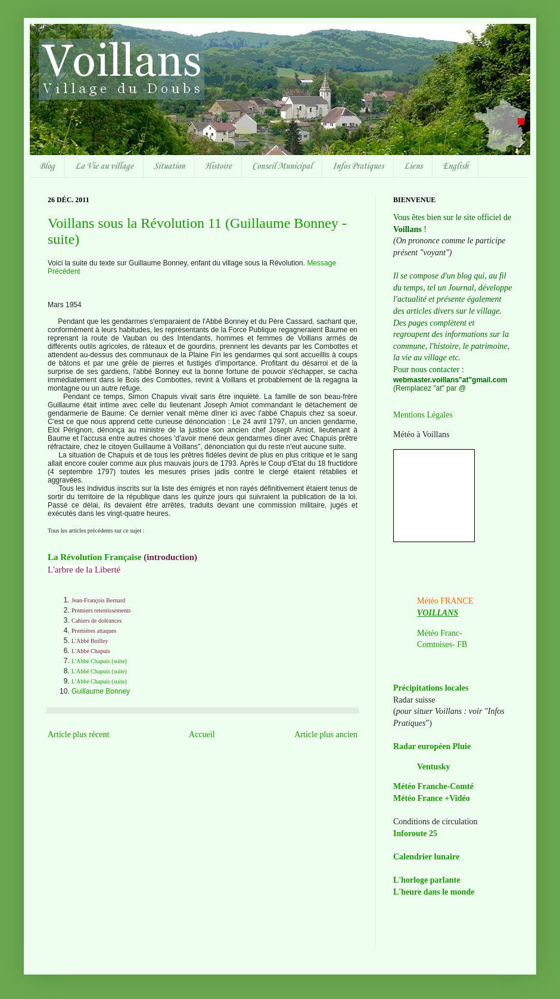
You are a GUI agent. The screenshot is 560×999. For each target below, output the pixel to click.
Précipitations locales (430, 687)
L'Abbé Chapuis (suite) (99, 661)
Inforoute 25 (415, 833)
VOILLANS (437, 612)
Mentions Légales (423, 414)
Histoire (218, 166)
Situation (169, 166)
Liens (413, 166)
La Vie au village (104, 166)
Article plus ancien (325, 734)
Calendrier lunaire (426, 856)
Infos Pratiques (358, 166)
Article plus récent (78, 734)
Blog (47, 166)
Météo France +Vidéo (431, 798)
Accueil (202, 734)
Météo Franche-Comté (433, 786)
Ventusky (433, 766)
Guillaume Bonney (100, 691)
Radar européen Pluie (432, 746)
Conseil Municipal (282, 166)
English (455, 166)
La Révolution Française (95, 557)
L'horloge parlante (426, 880)
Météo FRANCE (445, 600)
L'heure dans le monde (433, 891)
